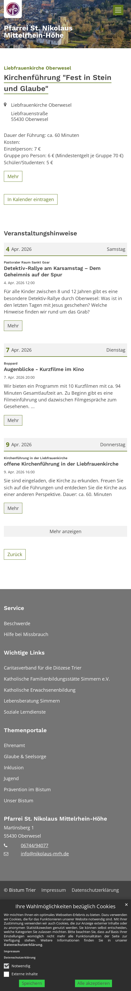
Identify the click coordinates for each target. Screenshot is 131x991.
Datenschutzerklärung (23, 949)
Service (14, 608)
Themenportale (25, 730)
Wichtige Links (24, 652)
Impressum (12, 956)
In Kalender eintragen (30, 199)
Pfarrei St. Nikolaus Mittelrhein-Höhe (55, 818)
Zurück (14, 554)
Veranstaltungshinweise (40, 233)
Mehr (13, 176)
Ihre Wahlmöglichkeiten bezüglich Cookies (65, 912)
